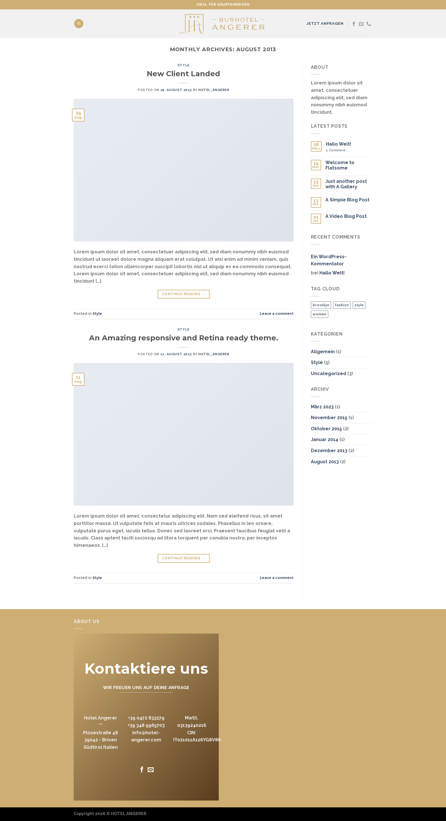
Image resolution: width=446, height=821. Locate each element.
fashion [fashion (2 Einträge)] (342, 305)
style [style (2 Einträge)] (359, 305)
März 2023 (322, 407)
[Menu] (78, 23)
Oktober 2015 (326, 428)
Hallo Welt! (338, 144)
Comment (336, 150)
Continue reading (183, 294)
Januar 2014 (324, 439)
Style (183, 65)
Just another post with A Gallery (346, 184)
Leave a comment (277, 313)
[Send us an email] (361, 24)
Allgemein (323, 351)
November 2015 (329, 417)
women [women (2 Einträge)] (320, 314)
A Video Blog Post (346, 216)
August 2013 (325, 461)
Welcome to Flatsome (339, 165)
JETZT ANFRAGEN (325, 23)
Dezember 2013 (329, 450)
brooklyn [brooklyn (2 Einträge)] (321, 305)
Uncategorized (328, 373)
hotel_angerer (213, 90)
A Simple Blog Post (347, 199)
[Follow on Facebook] (354, 24)
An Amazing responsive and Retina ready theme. (183, 337)
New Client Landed (183, 73)
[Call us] (368, 24)
